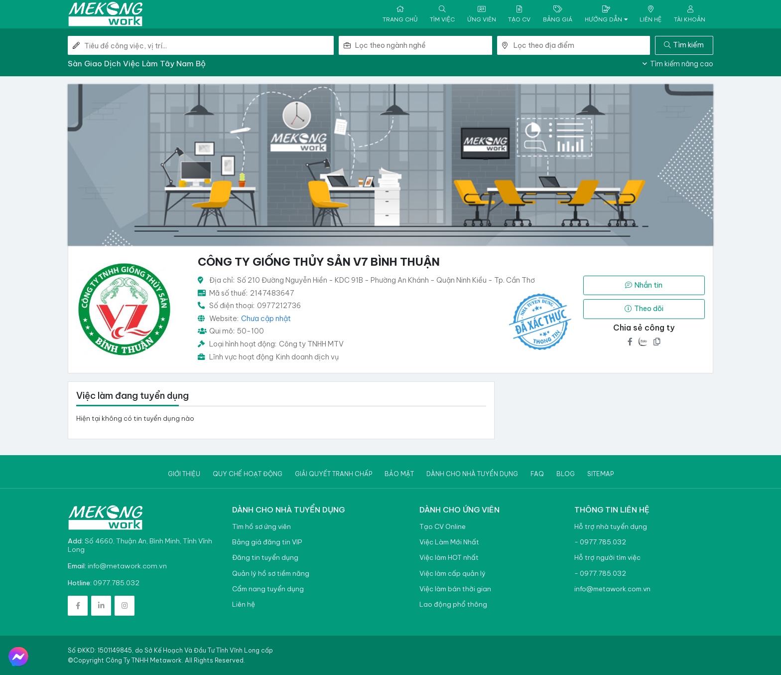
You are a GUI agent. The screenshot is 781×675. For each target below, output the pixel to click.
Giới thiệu (184, 474)
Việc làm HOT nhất (449, 557)
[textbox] (423, 45)
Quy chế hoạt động (247, 474)
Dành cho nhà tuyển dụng (472, 474)
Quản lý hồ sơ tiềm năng (270, 573)
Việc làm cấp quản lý (452, 573)
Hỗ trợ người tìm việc (607, 557)
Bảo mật (399, 474)
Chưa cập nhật (266, 318)
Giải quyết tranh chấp (333, 474)
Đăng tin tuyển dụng (265, 557)
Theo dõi (644, 308)
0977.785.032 (116, 582)
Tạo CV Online (442, 526)
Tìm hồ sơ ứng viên (261, 526)
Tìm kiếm (684, 44)
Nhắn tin (643, 285)
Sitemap (600, 474)
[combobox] (423, 45)
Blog (565, 474)
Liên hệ (243, 604)
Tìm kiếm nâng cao (678, 63)
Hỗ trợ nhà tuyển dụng (610, 526)
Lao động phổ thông (453, 604)
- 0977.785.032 (600, 542)
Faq (537, 474)
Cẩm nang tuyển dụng (268, 589)
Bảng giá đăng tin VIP (267, 542)
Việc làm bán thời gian (455, 589)
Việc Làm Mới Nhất (449, 542)
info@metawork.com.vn (127, 565)
